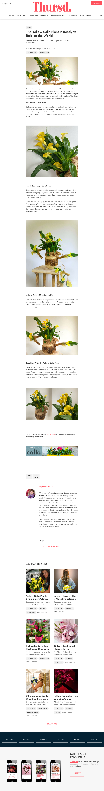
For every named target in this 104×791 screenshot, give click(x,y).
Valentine (69, 658)
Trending (44, 16)
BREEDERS (77, 739)
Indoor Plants (44, 52)
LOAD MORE (52, 724)
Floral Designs (43, 708)
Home (11, 16)
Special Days (31, 612)
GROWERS (60, 739)
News (82, 16)
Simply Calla (50, 434)
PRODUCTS (43, 739)
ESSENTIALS (10, 739)
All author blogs (51, 547)
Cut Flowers (59, 662)
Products (34, 16)
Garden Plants (31, 52)
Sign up (77, 773)
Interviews (72, 16)
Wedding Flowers (58, 16)
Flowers (57, 712)
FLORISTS (26, 739)
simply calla (36, 476)
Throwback (69, 608)
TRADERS (94, 739)
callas (29, 475)
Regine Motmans (46, 486)
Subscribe (74, 762)
